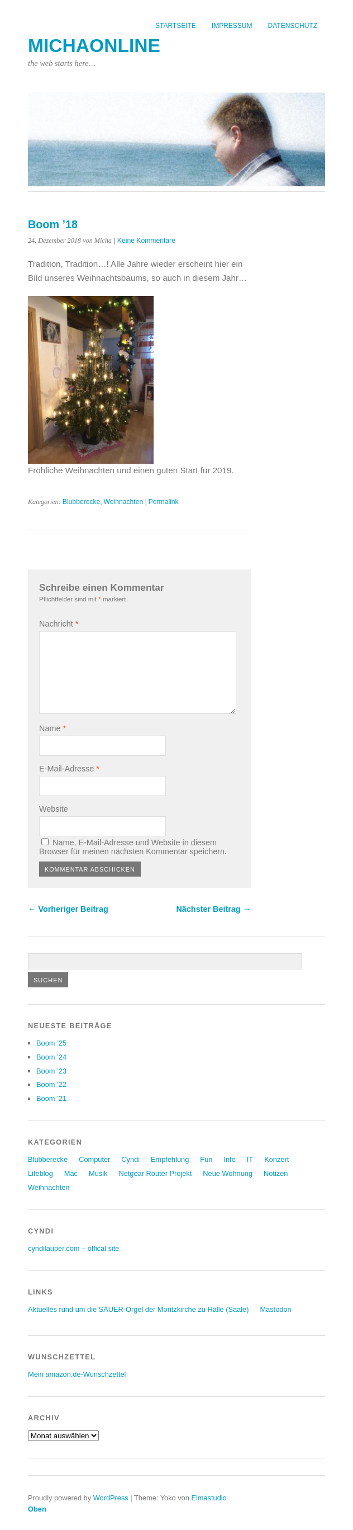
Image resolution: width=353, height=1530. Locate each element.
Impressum (232, 26)
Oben (37, 1509)
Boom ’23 (51, 1071)
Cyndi (130, 1159)
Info (229, 1159)
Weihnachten (123, 502)
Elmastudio (208, 1498)
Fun (206, 1159)
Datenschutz (292, 26)
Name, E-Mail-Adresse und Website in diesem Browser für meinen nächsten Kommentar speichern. (133, 847)
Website (53, 808)
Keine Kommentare (146, 240)
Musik (98, 1173)
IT (250, 1159)
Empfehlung (170, 1159)
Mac (71, 1173)
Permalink (164, 502)
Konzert (276, 1159)
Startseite (175, 26)
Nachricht (58, 623)
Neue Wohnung (227, 1173)
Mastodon (275, 1309)
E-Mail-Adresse (69, 768)
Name (52, 728)
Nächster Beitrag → (213, 909)
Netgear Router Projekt (155, 1173)
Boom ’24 (51, 1057)
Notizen (276, 1173)
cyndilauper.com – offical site (73, 1248)
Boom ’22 (51, 1084)
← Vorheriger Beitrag (68, 909)
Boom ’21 (51, 1098)
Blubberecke (82, 502)
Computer (94, 1159)
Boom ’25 (51, 1043)
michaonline (94, 45)
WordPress (110, 1498)
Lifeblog (40, 1173)
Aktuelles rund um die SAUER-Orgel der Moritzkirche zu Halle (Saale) (138, 1309)
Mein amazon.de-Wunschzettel (77, 1374)
